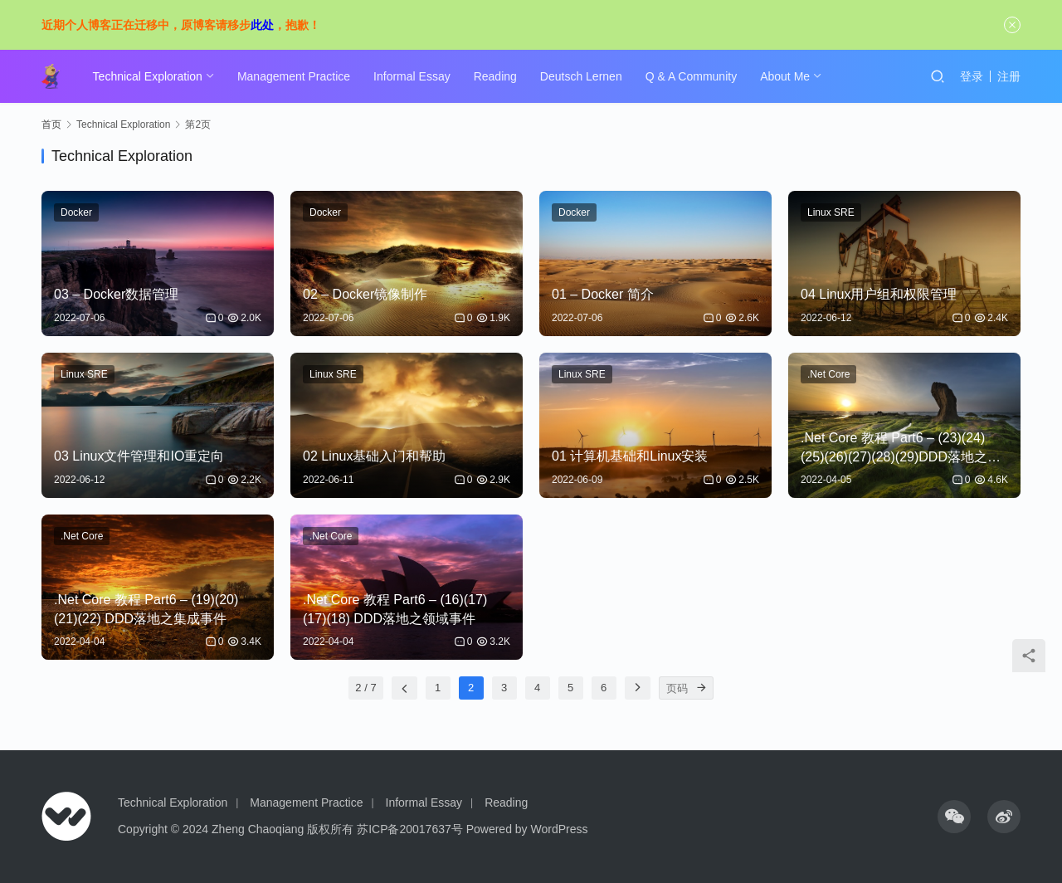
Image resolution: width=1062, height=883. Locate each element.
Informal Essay (412, 76)
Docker (76, 212)
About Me (786, 76)
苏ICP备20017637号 (410, 829)
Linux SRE (831, 212)
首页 (51, 124)
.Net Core (828, 374)
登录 (971, 76)
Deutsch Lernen (582, 76)
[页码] (702, 688)
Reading (496, 76)
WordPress (559, 829)
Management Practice (294, 76)
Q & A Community (692, 76)
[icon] (954, 816)
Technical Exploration (148, 76)
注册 (1009, 76)
